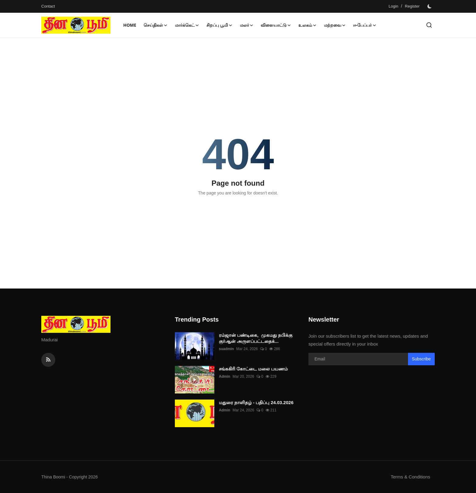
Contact (48, 6)
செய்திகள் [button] (156, 25)
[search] (429, 25)
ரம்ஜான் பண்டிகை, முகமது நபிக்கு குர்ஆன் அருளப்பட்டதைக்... (255, 338)
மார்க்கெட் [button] (187, 25)
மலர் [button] (246, 25)
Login (393, 6)
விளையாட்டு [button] (276, 25)
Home (129, 25)
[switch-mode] (430, 6)
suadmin (226, 349)
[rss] (48, 360)
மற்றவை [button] (335, 25)
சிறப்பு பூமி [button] (219, 25)
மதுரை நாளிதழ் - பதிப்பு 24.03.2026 (256, 402)
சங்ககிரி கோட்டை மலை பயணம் (253, 368)
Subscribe (421, 358)
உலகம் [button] (307, 25)
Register (412, 6)
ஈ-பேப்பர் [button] (364, 25)
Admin (224, 376)
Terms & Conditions (410, 476)
